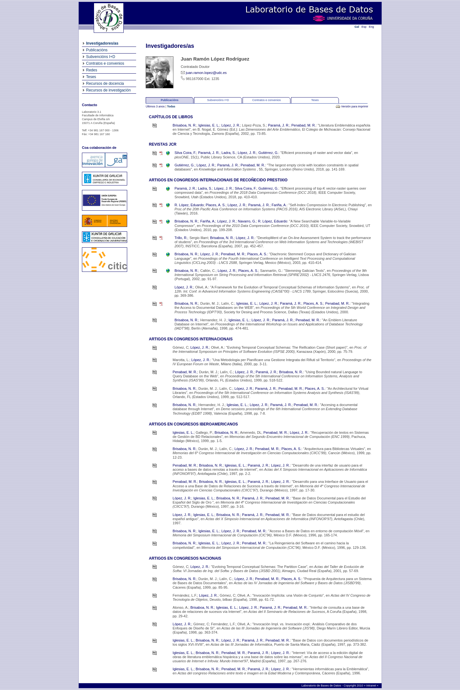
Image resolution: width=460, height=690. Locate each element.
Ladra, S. (229, 153)
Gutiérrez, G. (268, 153)
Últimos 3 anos (155, 106)
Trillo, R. (181, 238)
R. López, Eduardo (189, 205)
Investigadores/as (102, 43)
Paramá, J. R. (278, 125)
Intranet (371, 685)
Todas (171, 106)
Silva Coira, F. (185, 153)
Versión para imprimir (354, 106)
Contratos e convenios (105, 63)
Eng (371, 26)
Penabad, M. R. (303, 125)
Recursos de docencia (105, 83)
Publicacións (96, 50)
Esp (364, 26)
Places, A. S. (215, 205)
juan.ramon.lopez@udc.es (206, 73)
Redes (91, 70)
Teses (91, 77)
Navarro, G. (247, 221)
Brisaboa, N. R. (185, 125)
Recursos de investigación (108, 90)
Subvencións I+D (100, 56)
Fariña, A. (279, 205)
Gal (356, 26)
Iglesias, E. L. (208, 125)
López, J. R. (230, 125)
